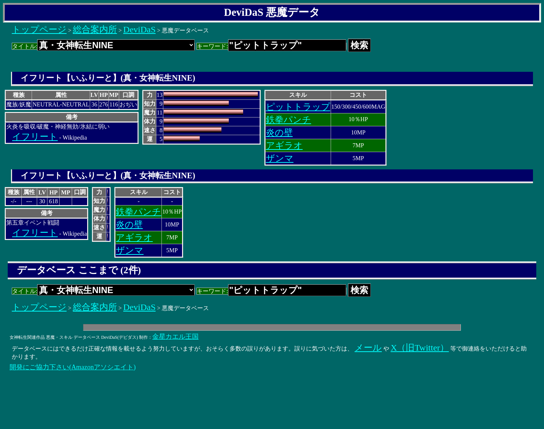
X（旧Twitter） (420, 347)
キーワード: (271, 46)
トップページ (39, 29)
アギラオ (284, 145)
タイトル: (103, 46)
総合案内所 (95, 29)
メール (368, 347)
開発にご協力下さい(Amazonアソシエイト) (73, 367)
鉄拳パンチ (288, 119)
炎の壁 (279, 132)
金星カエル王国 (175, 336)
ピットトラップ (298, 107)
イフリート (35, 136)
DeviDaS (139, 29)
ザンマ (280, 158)
